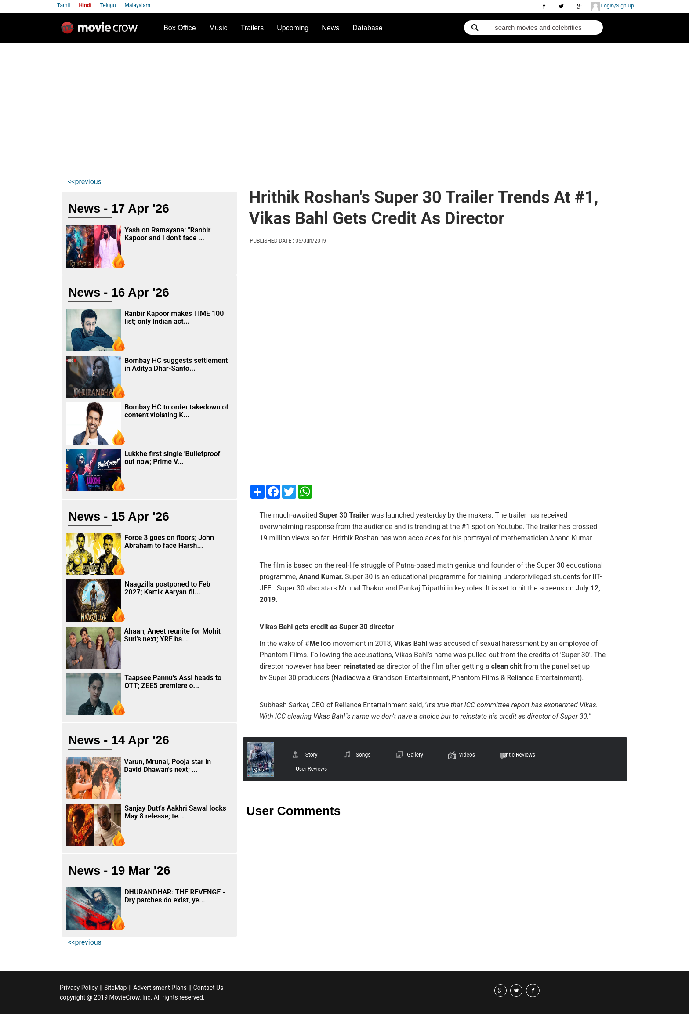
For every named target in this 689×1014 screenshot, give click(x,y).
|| (100, 987)
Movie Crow (101, 31)
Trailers (252, 28)
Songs (363, 755)
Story (311, 755)
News (330, 28)
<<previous (85, 181)
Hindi (85, 5)
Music (218, 28)
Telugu (108, 5)
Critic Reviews (518, 755)
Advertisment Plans (160, 987)
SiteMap (115, 987)
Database (367, 28)
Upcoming (292, 28)
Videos (467, 755)
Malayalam (137, 5)
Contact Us (208, 987)
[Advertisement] (344, 109)
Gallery (415, 755)
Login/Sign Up (612, 6)
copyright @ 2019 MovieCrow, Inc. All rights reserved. (132, 997)
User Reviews (311, 769)
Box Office (179, 28)
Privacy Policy (79, 987)
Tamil (63, 5)
